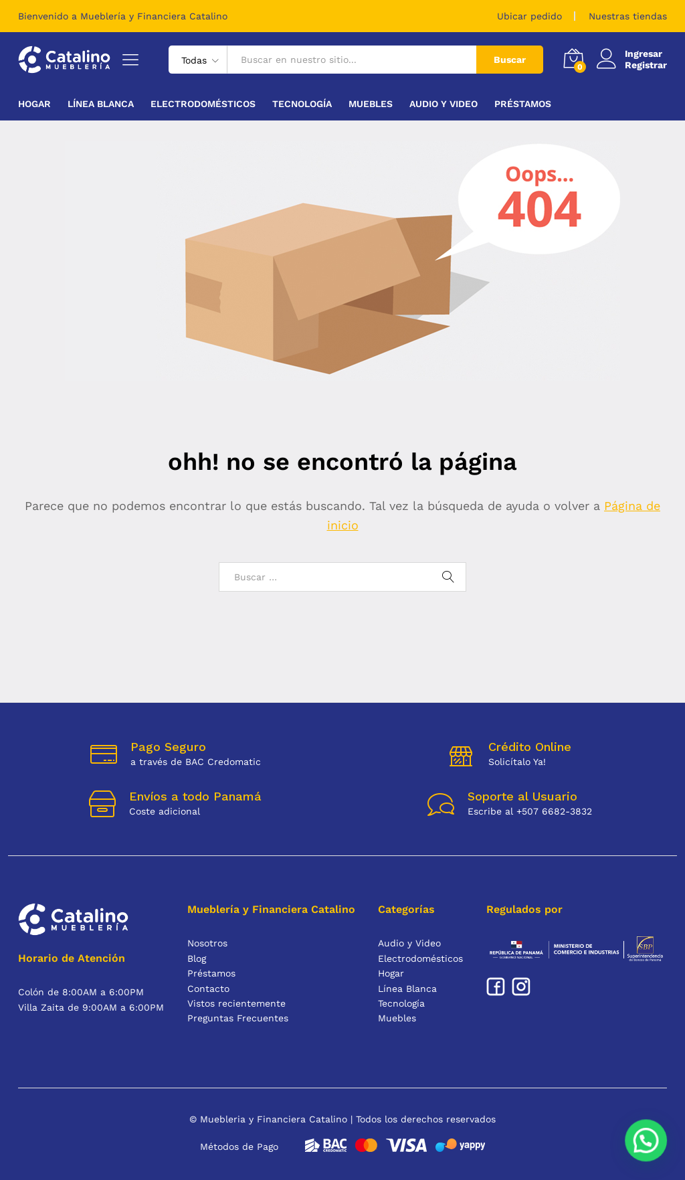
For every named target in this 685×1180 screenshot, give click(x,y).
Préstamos (522, 103)
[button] (649, 1151)
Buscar (510, 59)
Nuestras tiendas (628, 16)
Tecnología (401, 1003)
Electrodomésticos (420, 958)
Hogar (391, 973)
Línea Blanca (407, 988)
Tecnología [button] (302, 103)
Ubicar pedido (529, 16)
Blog (196, 958)
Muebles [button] (371, 103)
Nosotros (207, 943)
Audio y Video (409, 943)
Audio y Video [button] (443, 103)
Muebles (397, 1018)
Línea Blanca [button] (101, 103)
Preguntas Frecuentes (237, 1018)
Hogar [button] (34, 103)
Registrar (646, 65)
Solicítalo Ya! (517, 761)
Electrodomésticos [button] (203, 103)
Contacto (208, 988)
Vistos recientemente (236, 1003)
